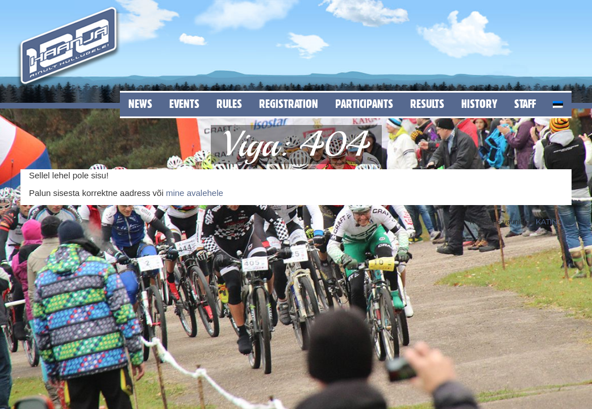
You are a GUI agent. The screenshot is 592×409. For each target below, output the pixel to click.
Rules (229, 104)
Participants (364, 104)
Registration (288, 104)
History (479, 104)
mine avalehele (194, 193)
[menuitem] (558, 102)
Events (184, 104)
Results (427, 104)
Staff (525, 104)
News (140, 104)
